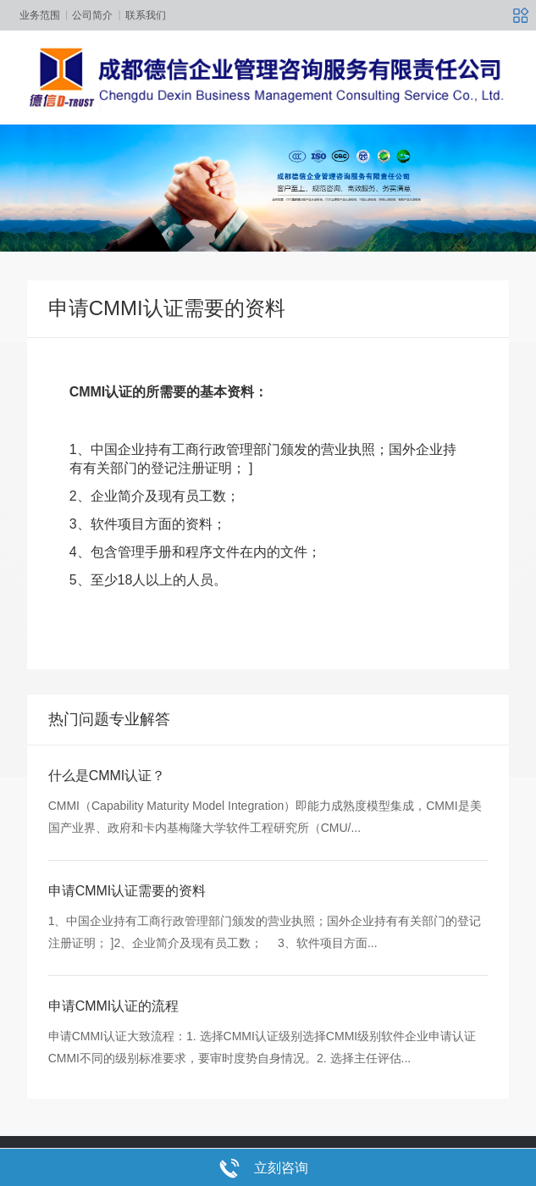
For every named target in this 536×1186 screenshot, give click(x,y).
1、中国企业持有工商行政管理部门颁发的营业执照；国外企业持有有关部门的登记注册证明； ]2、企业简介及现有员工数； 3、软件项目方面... (265, 963)
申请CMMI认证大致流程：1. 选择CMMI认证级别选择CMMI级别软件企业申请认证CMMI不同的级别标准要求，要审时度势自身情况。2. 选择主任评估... (262, 1077)
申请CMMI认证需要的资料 (127, 922)
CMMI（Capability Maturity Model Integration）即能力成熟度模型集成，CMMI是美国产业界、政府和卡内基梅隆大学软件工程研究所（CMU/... (265, 848)
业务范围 (39, 15)
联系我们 (145, 15)
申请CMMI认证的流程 (114, 1037)
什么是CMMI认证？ (107, 807)
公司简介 (92, 15)
